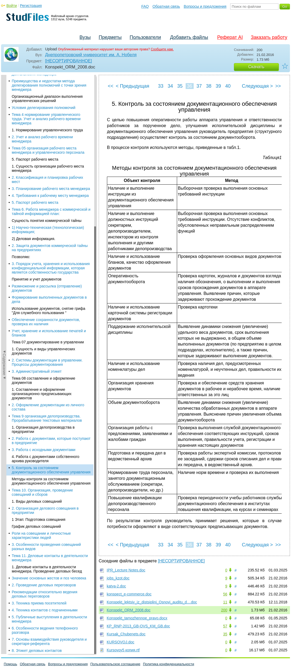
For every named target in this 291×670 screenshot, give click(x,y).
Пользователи (145, 37)
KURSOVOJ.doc (120, 642)
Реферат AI (230, 37)
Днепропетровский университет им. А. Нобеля (91, 54)
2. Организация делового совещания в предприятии (45, 133)
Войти (11, 5)
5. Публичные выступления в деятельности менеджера (49, 242)
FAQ (145, 6)
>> (278, 86)
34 (170, 86)
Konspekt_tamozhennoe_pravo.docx (137, 618)
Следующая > (257, 86)
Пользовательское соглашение (115, 664)
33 (160, 86)
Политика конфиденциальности (168, 664)
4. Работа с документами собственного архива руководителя (45, 81)
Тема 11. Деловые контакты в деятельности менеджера (50, 180)
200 (224, 610)
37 (199, 86)
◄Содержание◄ (4, 168)
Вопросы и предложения (205, 6)
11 (225, 602)
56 (225, 594)
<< (110, 86)
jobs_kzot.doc (118, 578)
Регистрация (31, 5)
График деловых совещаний (36, 149)
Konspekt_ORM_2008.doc (128, 610)
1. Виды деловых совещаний (37, 124)
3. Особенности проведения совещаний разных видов (46, 169)
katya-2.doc (116, 586)
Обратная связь (166, 6)
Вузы (85, 37)
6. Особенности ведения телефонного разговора (45, 253)
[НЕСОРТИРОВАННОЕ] (68, 61)
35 (179, 86)
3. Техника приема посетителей (39, 226)
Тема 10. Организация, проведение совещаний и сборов (42, 115)
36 (189, 86)
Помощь (10, 664)
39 (218, 86)
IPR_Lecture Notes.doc (126, 570)
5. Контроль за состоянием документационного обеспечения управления (51, 92)
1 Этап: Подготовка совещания (38, 142)
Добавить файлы (189, 37)
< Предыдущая (132, 86)
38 (208, 86)
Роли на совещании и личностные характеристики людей (41, 158)
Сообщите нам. (162, 49)
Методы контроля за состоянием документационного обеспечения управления (51, 104)
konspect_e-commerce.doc (129, 594)
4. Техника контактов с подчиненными (45, 233)
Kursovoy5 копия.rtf (123, 650)
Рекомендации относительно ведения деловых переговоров (44, 217)
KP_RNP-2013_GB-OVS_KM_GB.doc (138, 626)
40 (227, 86)
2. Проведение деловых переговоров (44, 208)
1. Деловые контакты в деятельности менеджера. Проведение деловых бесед (47, 192)
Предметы (110, 37)
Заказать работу (269, 37)
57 (225, 626)
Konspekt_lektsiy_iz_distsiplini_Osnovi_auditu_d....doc (152, 602)
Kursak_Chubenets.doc (126, 634)
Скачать (256, 66)
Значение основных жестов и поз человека (49, 201)
